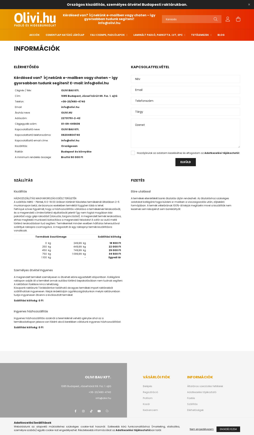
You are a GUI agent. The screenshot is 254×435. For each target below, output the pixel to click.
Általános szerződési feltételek (205, 386)
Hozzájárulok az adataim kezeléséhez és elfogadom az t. (188, 153)
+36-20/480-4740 (73, 101)
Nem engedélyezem (202, 430)
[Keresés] (191, 19)
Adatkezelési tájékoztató (201, 392)
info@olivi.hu (109, 23)
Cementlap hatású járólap (65, 35)
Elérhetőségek (195, 410)
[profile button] (228, 19)
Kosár (146, 404)
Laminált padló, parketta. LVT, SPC (158, 35)
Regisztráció (150, 392)
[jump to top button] (246, 411)
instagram (83, 411)
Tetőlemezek (200, 35)
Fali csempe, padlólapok (107, 35)
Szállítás (192, 404)
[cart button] (238, 19)
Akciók (34, 35)
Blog (221, 35)
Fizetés (191, 398)
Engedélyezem (228, 430)
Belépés (147, 386)
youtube (99, 411)
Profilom (148, 398)
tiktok (91, 411)
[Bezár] (249, 5)
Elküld (185, 162)
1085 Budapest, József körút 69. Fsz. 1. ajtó (86, 386)
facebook (75, 411)
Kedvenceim (150, 410)
